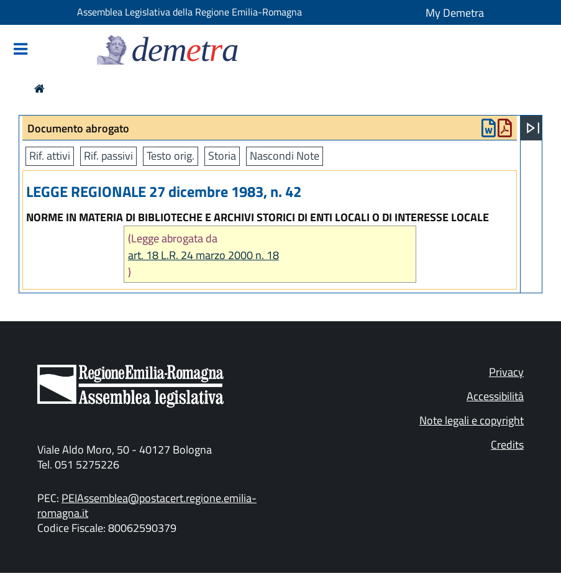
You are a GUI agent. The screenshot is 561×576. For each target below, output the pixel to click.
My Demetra (455, 12)
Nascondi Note (284, 155)
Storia (222, 155)
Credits (507, 444)
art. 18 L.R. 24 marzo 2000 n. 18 (203, 255)
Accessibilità (495, 396)
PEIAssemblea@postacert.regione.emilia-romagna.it (147, 505)
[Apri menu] (533, 128)
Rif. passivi (108, 155)
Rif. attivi (49, 155)
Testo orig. (170, 155)
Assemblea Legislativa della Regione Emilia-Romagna (189, 11)
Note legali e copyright (471, 420)
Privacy (506, 371)
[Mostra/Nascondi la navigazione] (20, 50)
